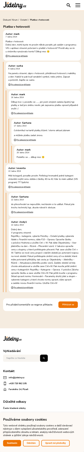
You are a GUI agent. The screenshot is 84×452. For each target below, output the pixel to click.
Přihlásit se (68, 304)
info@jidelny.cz (14, 378)
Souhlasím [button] (12, 443)
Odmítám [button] (31, 443)
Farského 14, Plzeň (15, 389)
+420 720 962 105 (15, 383)
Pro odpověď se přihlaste (18, 56)
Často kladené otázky (14, 408)
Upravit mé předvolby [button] (55, 443)
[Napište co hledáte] (25, 358)
